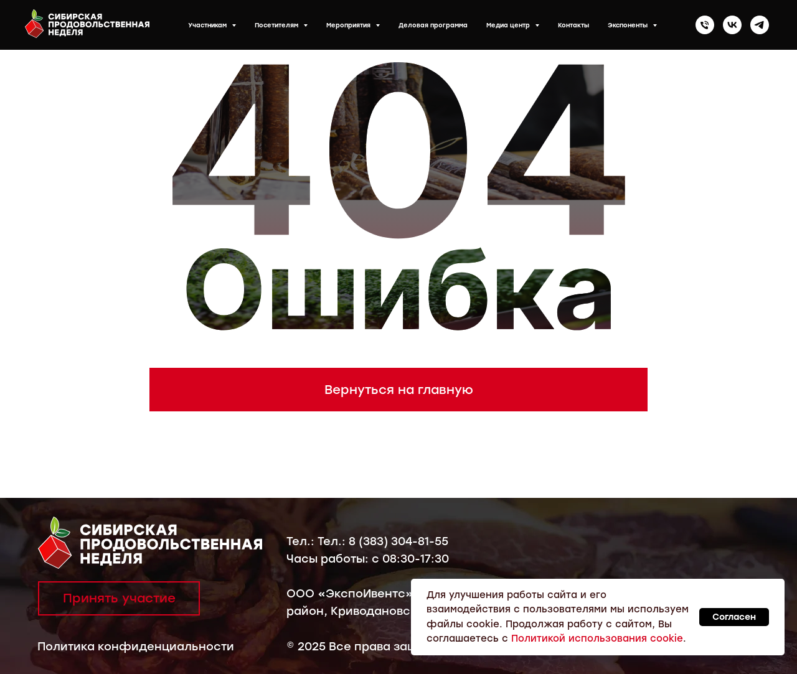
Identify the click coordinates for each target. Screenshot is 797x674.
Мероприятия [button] (349, 25)
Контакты (573, 25)
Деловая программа (433, 25)
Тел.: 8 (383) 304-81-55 (383, 541)
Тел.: (302, 541)
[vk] (732, 25)
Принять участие (119, 598)
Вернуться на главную (398, 389)
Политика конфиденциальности (135, 646)
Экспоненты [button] (628, 25)
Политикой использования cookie (597, 638)
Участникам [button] (208, 25)
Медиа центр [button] (509, 25)
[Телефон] (705, 25)
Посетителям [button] (277, 25)
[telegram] (759, 25)
